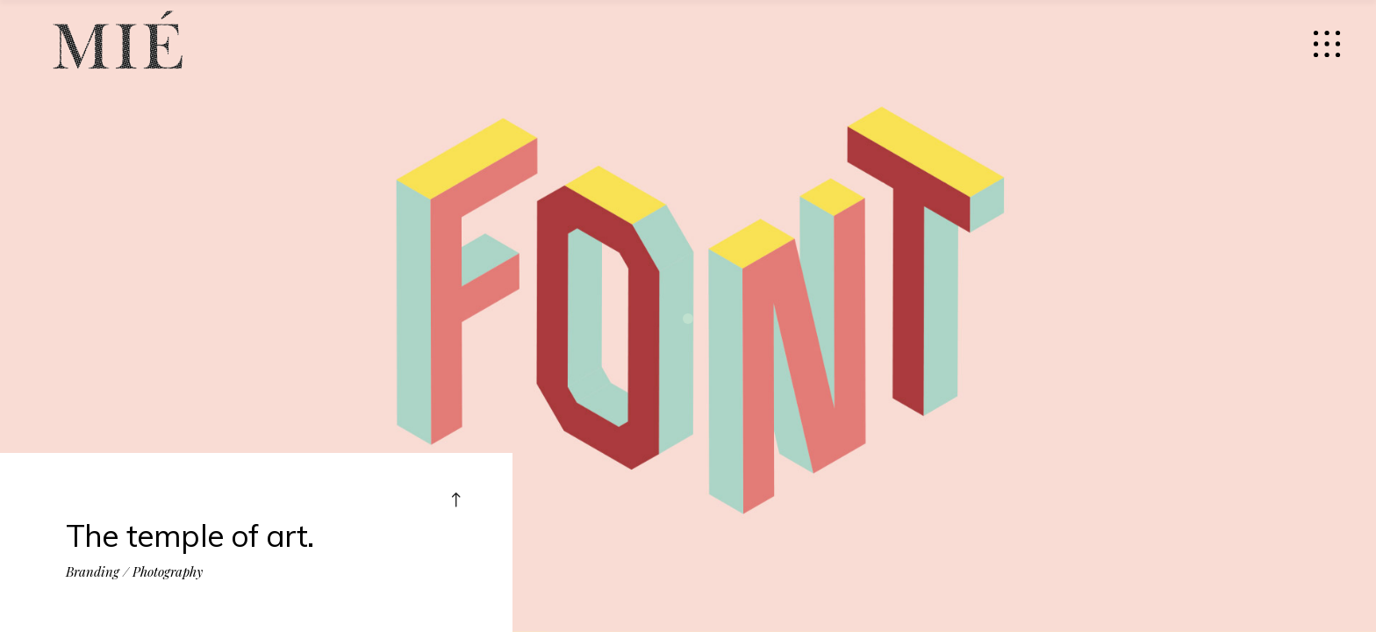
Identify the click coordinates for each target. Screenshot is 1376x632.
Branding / (97, 569)
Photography (168, 569)
